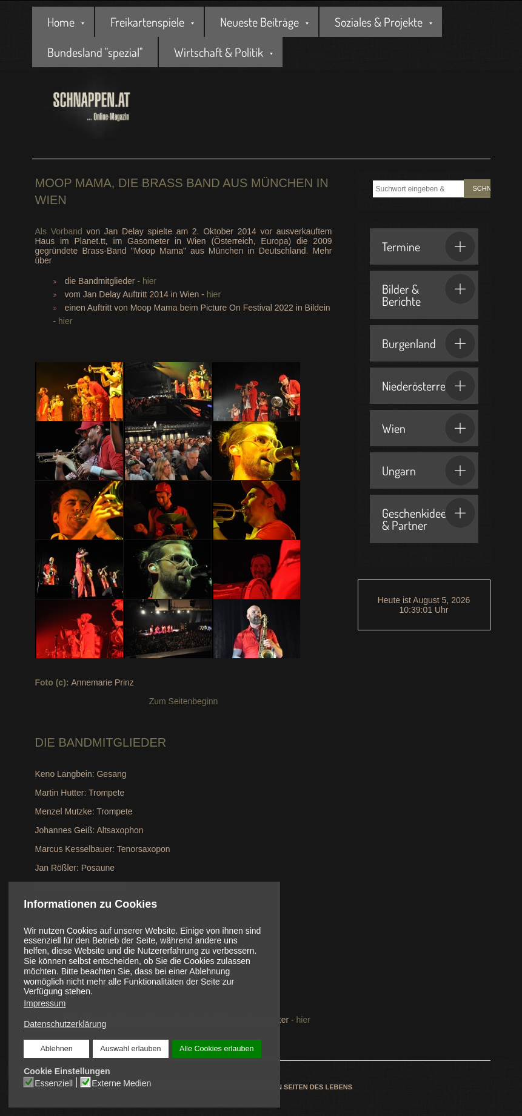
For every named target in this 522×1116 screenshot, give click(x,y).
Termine (428, 246)
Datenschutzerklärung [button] (65, 1024)
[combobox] (418, 188)
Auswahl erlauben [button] (130, 1049)
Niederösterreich (428, 386)
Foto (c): (53, 682)
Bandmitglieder (112, 742)
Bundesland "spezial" (94, 52)
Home (61, 22)
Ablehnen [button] (57, 1049)
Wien (428, 428)
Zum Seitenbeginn (183, 701)
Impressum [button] (44, 1003)
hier (149, 281)
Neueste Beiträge (259, 22)
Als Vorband (58, 231)
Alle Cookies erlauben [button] (216, 1049)
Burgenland (428, 343)
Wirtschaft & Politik (218, 52)
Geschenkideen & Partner (428, 515)
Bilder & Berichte (428, 291)
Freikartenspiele (147, 22)
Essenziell (54, 1082)
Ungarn (428, 470)
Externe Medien (121, 1082)
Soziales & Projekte (379, 22)
